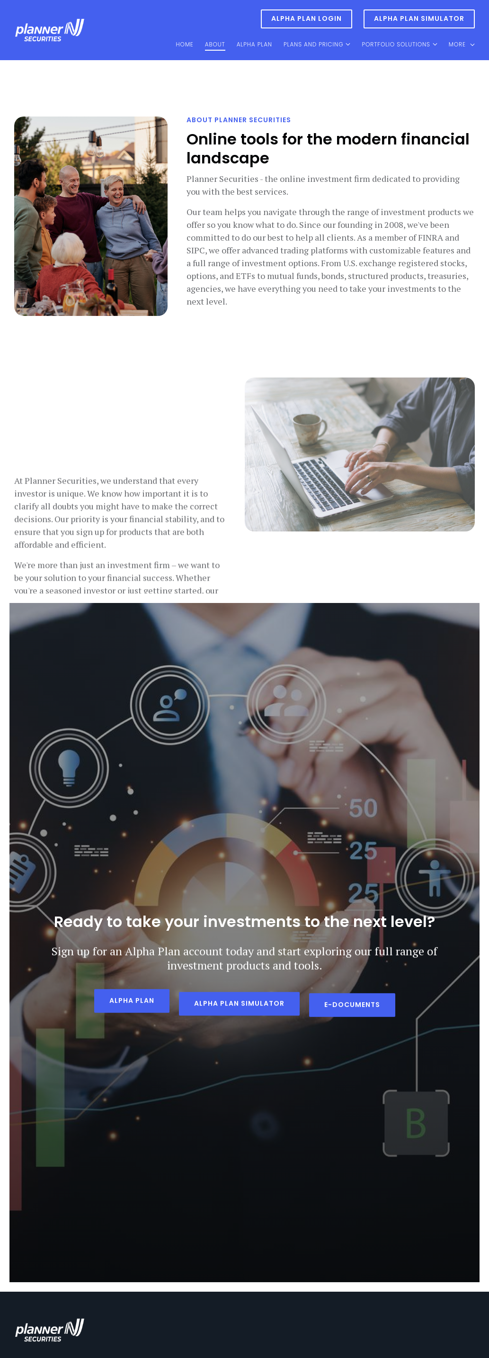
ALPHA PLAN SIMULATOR (239, 1004)
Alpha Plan (254, 44)
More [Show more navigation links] (462, 44)
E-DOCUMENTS (352, 1004)
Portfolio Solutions (396, 44)
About (215, 44)
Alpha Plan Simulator (419, 18)
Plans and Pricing (313, 44)
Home (185, 44)
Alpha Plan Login (306, 18)
